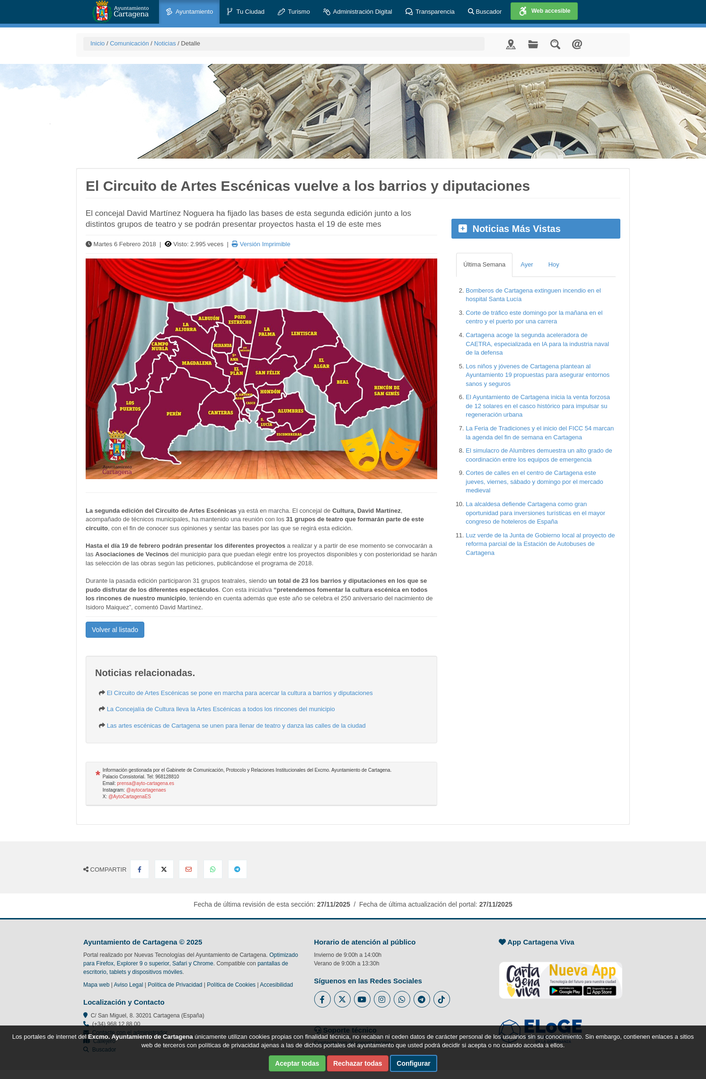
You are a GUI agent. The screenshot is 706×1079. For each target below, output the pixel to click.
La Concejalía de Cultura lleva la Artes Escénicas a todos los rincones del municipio (221, 709)
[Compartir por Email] (188, 869)
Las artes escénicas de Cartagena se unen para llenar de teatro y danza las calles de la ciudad (236, 725)
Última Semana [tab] (484, 264)
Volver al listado (115, 629)
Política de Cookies (231, 984)
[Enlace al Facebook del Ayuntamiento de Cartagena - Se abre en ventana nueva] (322, 999)
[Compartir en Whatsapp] (212, 869)
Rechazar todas (357, 1063)
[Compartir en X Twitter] (164, 869)
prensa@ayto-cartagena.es (145, 783)
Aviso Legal (128, 984)
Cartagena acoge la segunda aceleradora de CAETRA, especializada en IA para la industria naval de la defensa (537, 343)
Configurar (414, 1063)
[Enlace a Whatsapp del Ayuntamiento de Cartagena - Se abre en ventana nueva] (402, 999)
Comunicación (129, 43)
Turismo (294, 12)
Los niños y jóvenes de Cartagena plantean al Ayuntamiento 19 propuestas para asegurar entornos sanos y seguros (537, 375)
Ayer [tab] (527, 264)
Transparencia (430, 12)
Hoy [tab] (553, 264)
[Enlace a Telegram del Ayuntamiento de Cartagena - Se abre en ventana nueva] (422, 999)
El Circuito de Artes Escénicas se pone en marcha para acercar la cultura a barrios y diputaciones (240, 692)
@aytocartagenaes (146, 790)
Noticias (165, 43)
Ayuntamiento (189, 12)
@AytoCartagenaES (129, 796)
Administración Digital (357, 12)
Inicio (97, 43)
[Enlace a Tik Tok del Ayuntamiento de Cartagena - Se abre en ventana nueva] (441, 999)
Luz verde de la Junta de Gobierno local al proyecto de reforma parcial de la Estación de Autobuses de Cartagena (540, 544)
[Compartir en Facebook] (139, 869)
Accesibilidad (276, 984)
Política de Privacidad (175, 984)
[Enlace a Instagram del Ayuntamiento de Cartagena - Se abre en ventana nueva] (382, 999)
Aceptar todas (297, 1063)
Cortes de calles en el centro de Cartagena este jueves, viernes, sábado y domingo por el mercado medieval (534, 481)
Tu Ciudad (245, 12)
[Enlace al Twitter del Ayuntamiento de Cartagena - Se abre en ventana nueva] (342, 999)
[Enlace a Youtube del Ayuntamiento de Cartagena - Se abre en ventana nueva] (362, 999)
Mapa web (96, 984)
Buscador (485, 11)
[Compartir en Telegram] (237, 869)
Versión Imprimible (261, 244)
